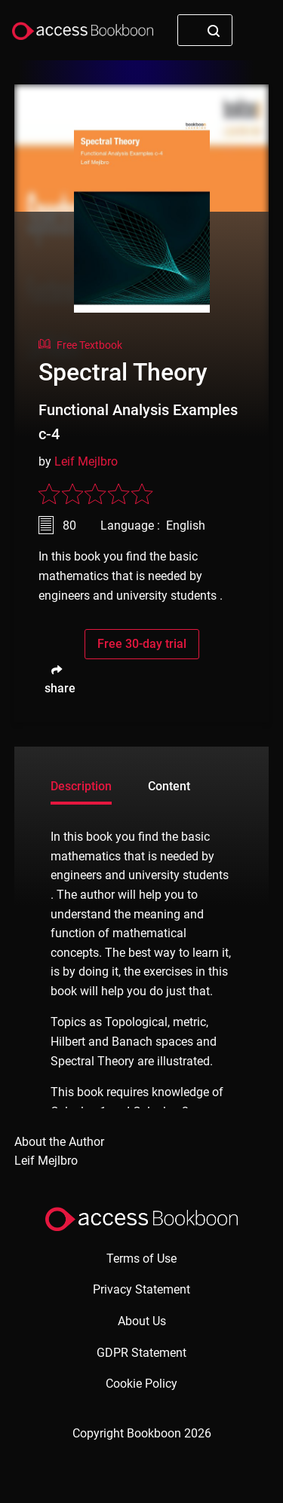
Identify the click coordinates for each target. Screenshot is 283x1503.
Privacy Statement (141, 1289)
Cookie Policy (141, 1383)
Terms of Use (141, 1258)
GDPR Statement (141, 1353)
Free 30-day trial (141, 644)
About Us (142, 1321)
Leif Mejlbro (86, 461)
